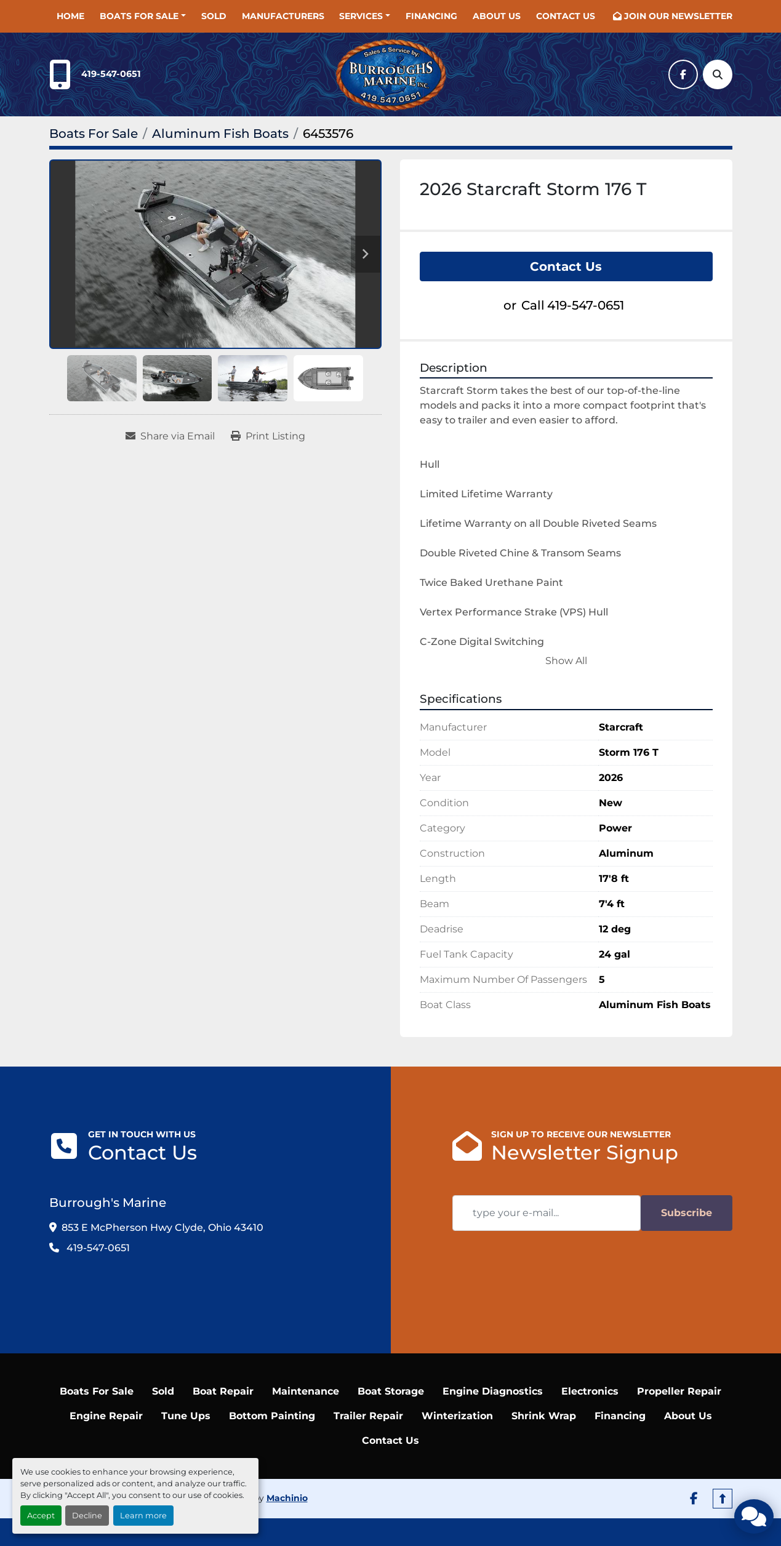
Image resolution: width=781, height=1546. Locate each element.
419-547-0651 (111, 73)
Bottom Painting (272, 1379)
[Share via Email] (170, 436)
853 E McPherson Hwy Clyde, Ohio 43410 (162, 1227)
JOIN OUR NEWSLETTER (678, 16)
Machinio (287, 1462)
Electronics (590, 1355)
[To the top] (722, 1462)
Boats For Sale (139, 16)
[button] (143, 16)
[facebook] (683, 74)
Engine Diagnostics (493, 1355)
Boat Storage (391, 1355)
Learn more (143, 1515)
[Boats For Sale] (93, 133)
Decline (87, 1515)
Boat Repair (223, 1355)
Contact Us (565, 16)
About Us (497, 16)
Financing (431, 16)
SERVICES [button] (361, 16)
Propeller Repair (679, 1355)
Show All (566, 661)
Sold (213, 16)
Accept (41, 1515)
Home (70, 16)
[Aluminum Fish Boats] (220, 133)
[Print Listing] (268, 436)
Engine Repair (106, 1379)
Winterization (457, 1379)
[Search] (717, 74)
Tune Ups (185, 1379)
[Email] (546, 1213)
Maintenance (305, 1355)
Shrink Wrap (543, 1379)
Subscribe (686, 1213)
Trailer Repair (368, 1379)
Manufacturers (283, 16)
